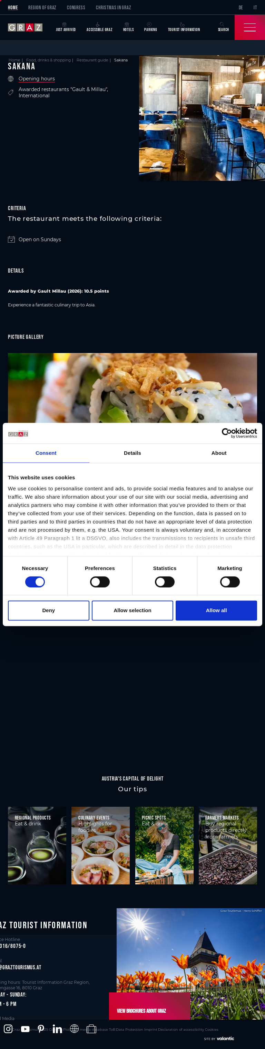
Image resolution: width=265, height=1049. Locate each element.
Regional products (33, 818)
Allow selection (132, 611)
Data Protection (117, 1029)
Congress (76, 7)
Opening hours (37, 79)
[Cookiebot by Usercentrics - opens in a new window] (227, 433)
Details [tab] (132, 453)
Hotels (128, 27)
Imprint (136, 1029)
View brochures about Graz (140, 1011)
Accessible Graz (99, 27)
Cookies (192, 1029)
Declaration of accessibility (164, 1029)
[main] (132, 407)
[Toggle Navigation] (250, 27)
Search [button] (223, 27)
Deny (48, 611)
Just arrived (66, 27)
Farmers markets (222, 818)
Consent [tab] (46, 453)
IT (255, 7)
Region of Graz (42, 7)
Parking (150, 27)
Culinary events (94, 818)
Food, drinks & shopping (48, 60)
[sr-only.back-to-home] (29, 27)
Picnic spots (154, 818)
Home (13, 7)
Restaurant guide (92, 60)
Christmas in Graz (113, 7)
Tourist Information (184, 27)
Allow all (216, 611)
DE (241, 7)
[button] (8, 1029)
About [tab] (219, 453)
